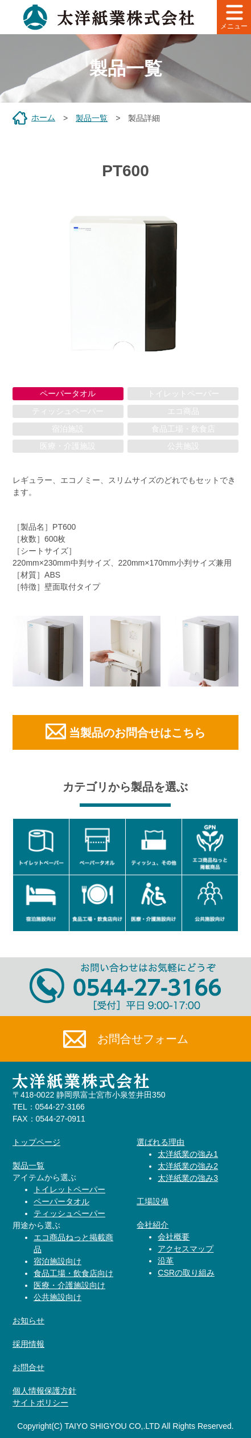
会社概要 (174, 1236)
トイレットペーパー (69, 1189)
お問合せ (28, 1367)
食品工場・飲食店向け (73, 1273)
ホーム (43, 117)
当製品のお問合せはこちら (137, 732)
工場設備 (152, 1201)
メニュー (234, 17)
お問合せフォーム (125, 1039)
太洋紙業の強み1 (188, 1154)
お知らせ (28, 1320)
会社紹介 (152, 1224)
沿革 (166, 1260)
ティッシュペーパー (69, 1213)
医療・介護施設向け (69, 1285)
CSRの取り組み (186, 1272)
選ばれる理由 (160, 1142)
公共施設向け (57, 1297)
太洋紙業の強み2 (188, 1166)
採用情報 (28, 1343)
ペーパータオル (68, 393)
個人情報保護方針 (44, 1390)
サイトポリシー (40, 1402)
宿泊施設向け (57, 1261)
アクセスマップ (185, 1248)
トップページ (36, 1142)
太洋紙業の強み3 (188, 1178)
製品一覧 (92, 118)
